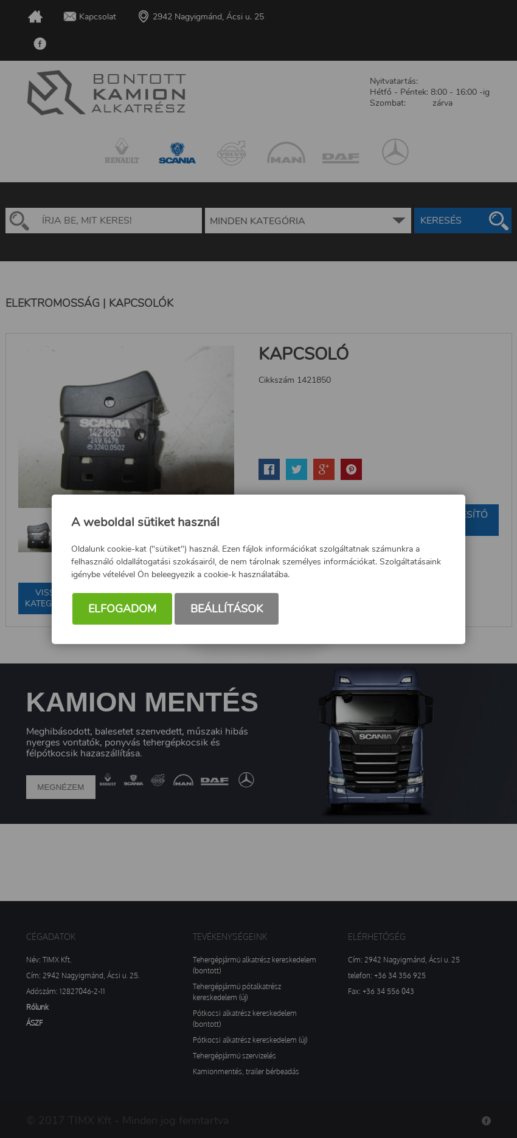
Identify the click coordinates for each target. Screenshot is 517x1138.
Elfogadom (122, 609)
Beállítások (226, 609)
